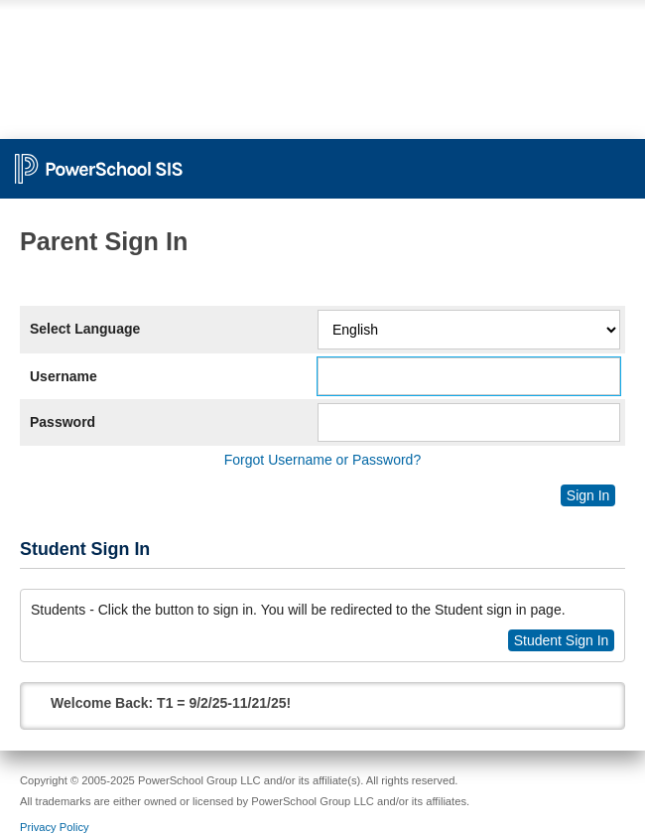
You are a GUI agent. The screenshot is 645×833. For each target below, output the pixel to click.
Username (63, 376)
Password (62, 422)
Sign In (588, 495)
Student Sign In (561, 640)
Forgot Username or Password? (322, 460)
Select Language (85, 329)
